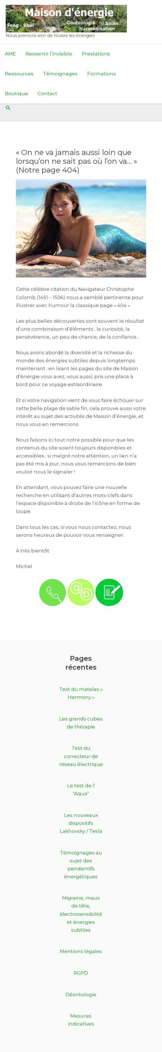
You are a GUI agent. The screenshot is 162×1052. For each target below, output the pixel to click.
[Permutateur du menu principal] (155, 73)
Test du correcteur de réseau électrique (81, 756)
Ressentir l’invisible (48, 54)
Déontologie (80, 994)
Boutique (16, 93)
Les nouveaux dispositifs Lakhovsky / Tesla (81, 823)
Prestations (96, 54)
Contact (47, 93)
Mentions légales (81, 951)
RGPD (81, 973)
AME (10, 54)
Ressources (19, 73)
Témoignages (60, 73)
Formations (101, 73)
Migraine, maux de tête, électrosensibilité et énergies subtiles (81, 914)
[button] (8, 108)
